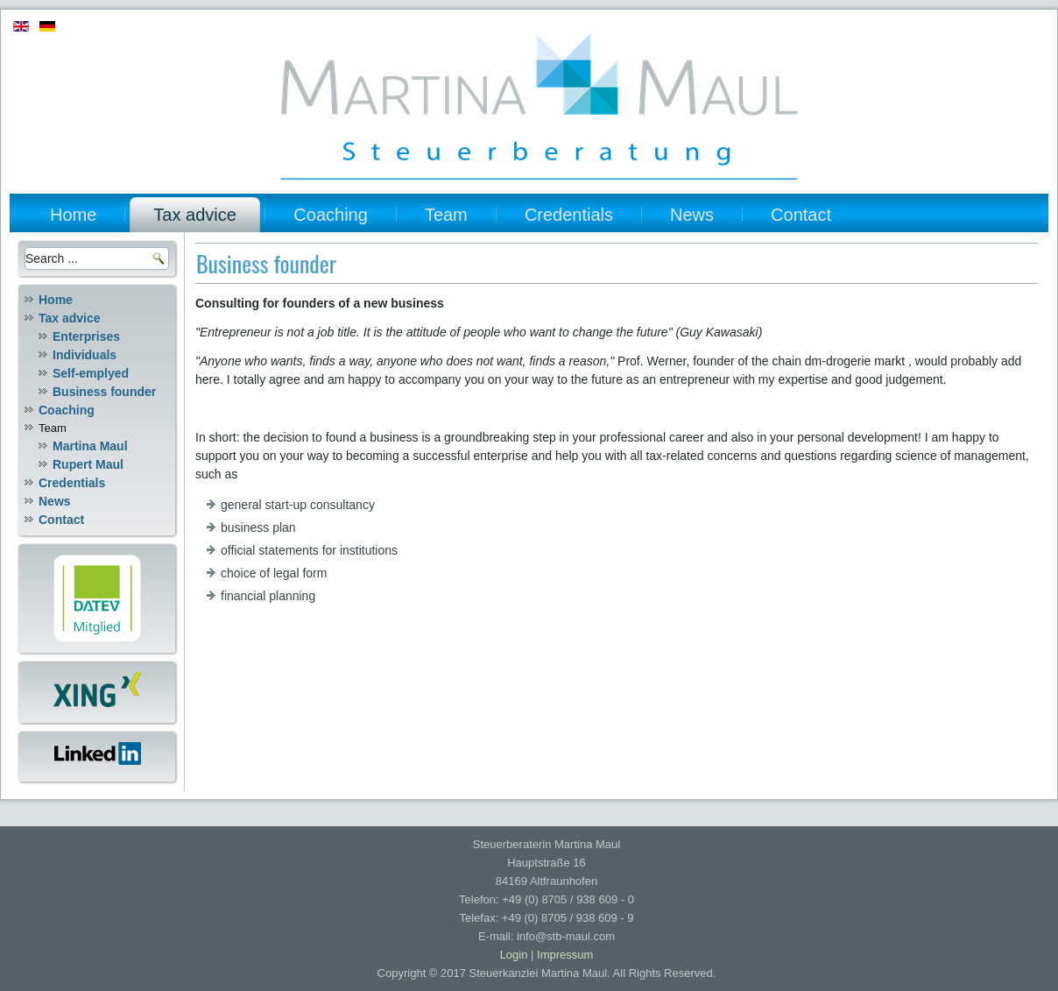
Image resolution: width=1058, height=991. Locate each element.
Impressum (565, 954)
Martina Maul (90, 446)
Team (446, 214)
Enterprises (86, 336)
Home (73, 214)
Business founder (104, 392)
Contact (801, 214)
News (692, 214)
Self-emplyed (91, 373)
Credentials (569, 214)
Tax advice (194, 214)
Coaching (330, 214)
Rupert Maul (88, 464)
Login (514, 954)
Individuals (84, 355)
